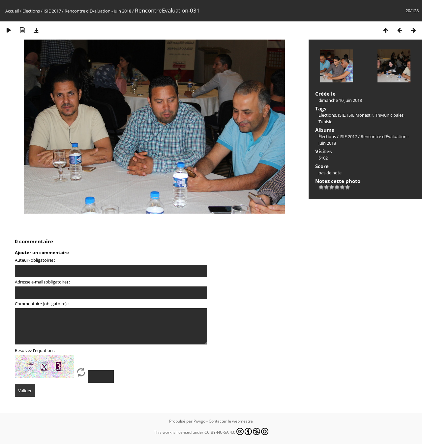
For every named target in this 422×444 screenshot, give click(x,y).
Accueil (12, 11)
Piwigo (199, 421)
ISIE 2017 (52, 11)
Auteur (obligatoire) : (35, 260)
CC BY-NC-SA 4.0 (236, 431)
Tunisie (325, 122)
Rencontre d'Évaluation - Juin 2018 (98, 11)
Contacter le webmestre (231, 421)
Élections (31, 11)
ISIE (341, 115)
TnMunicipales (389, 115)
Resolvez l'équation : (35, 350)
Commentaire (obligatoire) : (42, 304)
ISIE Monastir (360, 115)
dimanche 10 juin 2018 (340, 100)
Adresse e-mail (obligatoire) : (42, 282)
